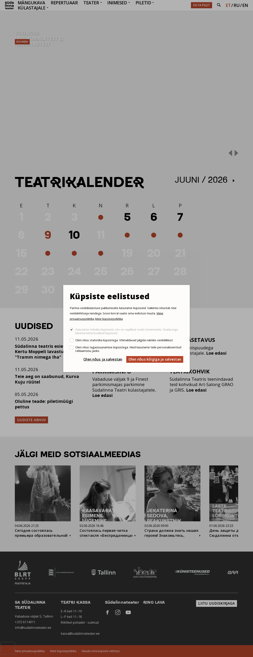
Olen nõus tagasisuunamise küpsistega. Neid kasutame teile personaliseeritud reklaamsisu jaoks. (128, 348)
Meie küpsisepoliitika (109, 319)
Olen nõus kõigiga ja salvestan (154, 359)
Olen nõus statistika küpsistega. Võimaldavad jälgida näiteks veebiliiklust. (124, 340)
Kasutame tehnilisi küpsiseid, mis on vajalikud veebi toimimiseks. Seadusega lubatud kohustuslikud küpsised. (126, 331)
